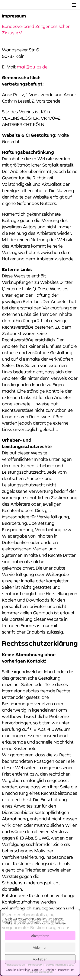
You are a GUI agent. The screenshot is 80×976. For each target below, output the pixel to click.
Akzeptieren (40, 936)
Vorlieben (40, 959)
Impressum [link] (66, 970)
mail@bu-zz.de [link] (32, 66)
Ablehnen (40, 947)
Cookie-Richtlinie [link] (18, 970)
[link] (74, 5)
